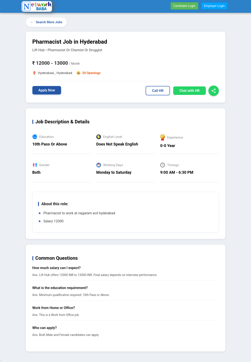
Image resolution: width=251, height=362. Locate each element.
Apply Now (46, 90)
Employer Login (214, 6)
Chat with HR (189, 91)
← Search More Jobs (46, 22)
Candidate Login (184, 6)
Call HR (158, 91)
